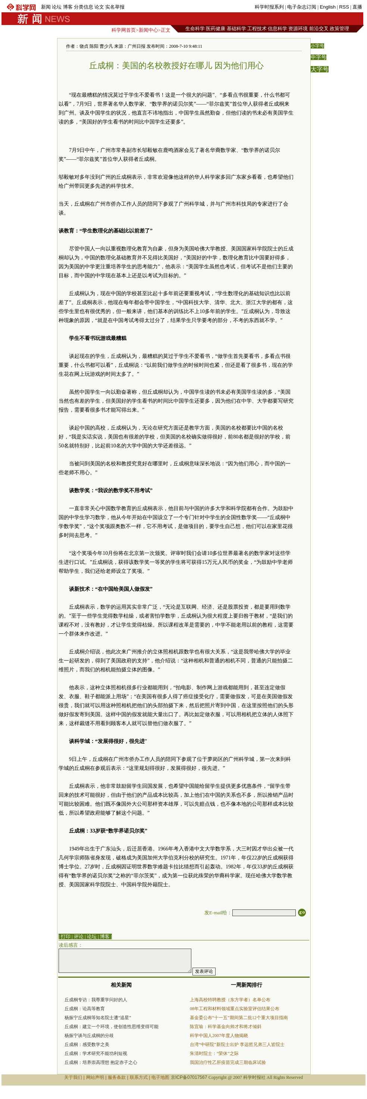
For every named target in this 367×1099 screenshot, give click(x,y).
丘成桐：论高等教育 (85, 1008)
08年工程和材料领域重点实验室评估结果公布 (234, 1008)
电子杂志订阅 (301, 7)
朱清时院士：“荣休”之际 (214, 1053)
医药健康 (215, 28)
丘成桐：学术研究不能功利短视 (96, 1053)
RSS (344, 7)
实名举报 (115, 7)
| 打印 (64, 936)
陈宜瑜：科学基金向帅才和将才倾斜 (225, 1026)
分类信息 (83, 7)
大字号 (320, 69)
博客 (68, 7)
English (328, 7)
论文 (99, 7)
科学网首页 (124, 30)
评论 (79, 936)
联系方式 (139, 1077)
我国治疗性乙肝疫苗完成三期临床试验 (228, 1062)
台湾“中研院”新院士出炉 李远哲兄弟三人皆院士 (237, 1044)
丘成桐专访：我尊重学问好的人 (96, 999)
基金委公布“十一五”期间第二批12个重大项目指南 (239, 1017)
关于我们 (73, 1077)
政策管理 (339, 28)
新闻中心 (148, 30)
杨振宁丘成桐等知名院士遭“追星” (98, 1017)
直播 (357, 7)
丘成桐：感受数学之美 (87, 1044)
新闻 (46, 7)
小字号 (317, 46)
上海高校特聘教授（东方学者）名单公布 (230, 999)
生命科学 (195, 28)
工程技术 (257, 28)
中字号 (318, 57)
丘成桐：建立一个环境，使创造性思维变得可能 (112, 1026)
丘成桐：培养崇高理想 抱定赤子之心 (101, 1062)
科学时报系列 (269, 7)
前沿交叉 (319, 28)
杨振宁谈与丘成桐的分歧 (89, 1035)
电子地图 (160, 1077)
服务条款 (117, 1077)
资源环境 (298, 28)
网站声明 (95, 1077)
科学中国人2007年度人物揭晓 (219, 1035)
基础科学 (236, 28)
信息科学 (277, 28)
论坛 (57, 7)
